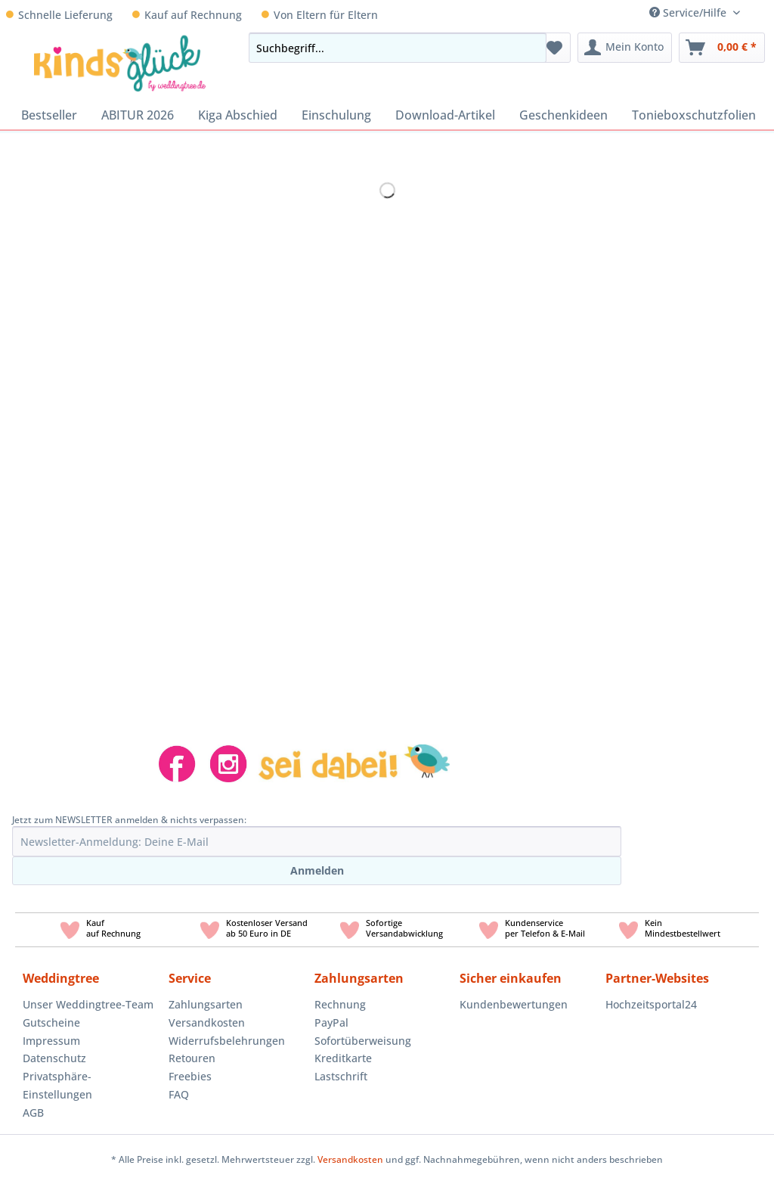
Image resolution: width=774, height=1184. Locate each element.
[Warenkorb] (722, 48)
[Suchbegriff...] (397, 48)
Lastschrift (340, 1076)
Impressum (51, 1040)
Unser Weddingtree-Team (88, 1004)
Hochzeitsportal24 (651, 1004)
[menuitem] (762, 12)
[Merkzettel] (554, 48)
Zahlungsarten (206, 1004)
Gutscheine (51, 1022)
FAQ (179, 1094)
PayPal (331, 1022)
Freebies (190, 1076)
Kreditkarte (343, 1058)
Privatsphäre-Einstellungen (57, 1085)
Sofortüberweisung (362, 1040)
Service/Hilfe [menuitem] (689, 12)
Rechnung (340, 1004)
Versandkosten (207, 1022)
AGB (33, 1112)
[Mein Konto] (624, 48)
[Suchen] (530, 48)
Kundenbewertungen (514, 1004)
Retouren (192, 1058)
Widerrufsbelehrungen (227, 1040)
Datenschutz (54, 1058)
